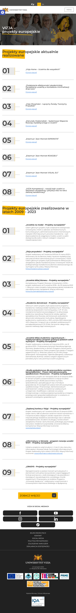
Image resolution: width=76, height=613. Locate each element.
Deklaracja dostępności (38, 546)
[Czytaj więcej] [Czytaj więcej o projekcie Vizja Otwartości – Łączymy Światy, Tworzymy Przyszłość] (31, 109)
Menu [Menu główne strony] (69, 10)
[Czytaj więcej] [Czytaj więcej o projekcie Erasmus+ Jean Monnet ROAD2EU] (31, 159)
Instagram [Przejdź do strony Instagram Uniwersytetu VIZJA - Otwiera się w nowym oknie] (20, 519)
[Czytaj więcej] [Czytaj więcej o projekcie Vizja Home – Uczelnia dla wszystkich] (31, 73)
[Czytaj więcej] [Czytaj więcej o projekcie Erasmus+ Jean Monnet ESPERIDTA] (31, 142)
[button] (2, 12)
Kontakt (38, 536)
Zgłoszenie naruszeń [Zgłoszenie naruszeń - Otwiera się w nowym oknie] (38, 544)
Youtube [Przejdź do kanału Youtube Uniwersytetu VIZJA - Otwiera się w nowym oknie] (56, 513)
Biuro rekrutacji (38, 533)
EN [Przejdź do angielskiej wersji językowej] (43, 4)
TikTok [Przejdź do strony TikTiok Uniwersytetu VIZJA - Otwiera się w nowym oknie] (38, 524)
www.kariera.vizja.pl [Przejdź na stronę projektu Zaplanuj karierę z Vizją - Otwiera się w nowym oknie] (33, 428)
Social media (38, 538)
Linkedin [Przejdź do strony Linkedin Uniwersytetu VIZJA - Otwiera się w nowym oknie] (56, 519)
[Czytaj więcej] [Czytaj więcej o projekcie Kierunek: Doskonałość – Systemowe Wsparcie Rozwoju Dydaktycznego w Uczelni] (31, 126)
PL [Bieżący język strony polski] (39, 4)
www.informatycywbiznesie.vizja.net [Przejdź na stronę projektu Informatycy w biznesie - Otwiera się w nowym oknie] (48, 453)
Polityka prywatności (38, 541)
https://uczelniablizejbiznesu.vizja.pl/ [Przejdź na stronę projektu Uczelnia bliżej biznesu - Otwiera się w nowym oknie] (40, 291)
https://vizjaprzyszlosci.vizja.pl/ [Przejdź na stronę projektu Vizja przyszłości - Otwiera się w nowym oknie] (37, 269)
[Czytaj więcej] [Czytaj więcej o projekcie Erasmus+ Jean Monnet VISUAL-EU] (31, 176)
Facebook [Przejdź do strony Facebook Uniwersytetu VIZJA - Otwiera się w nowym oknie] (20, 513)
